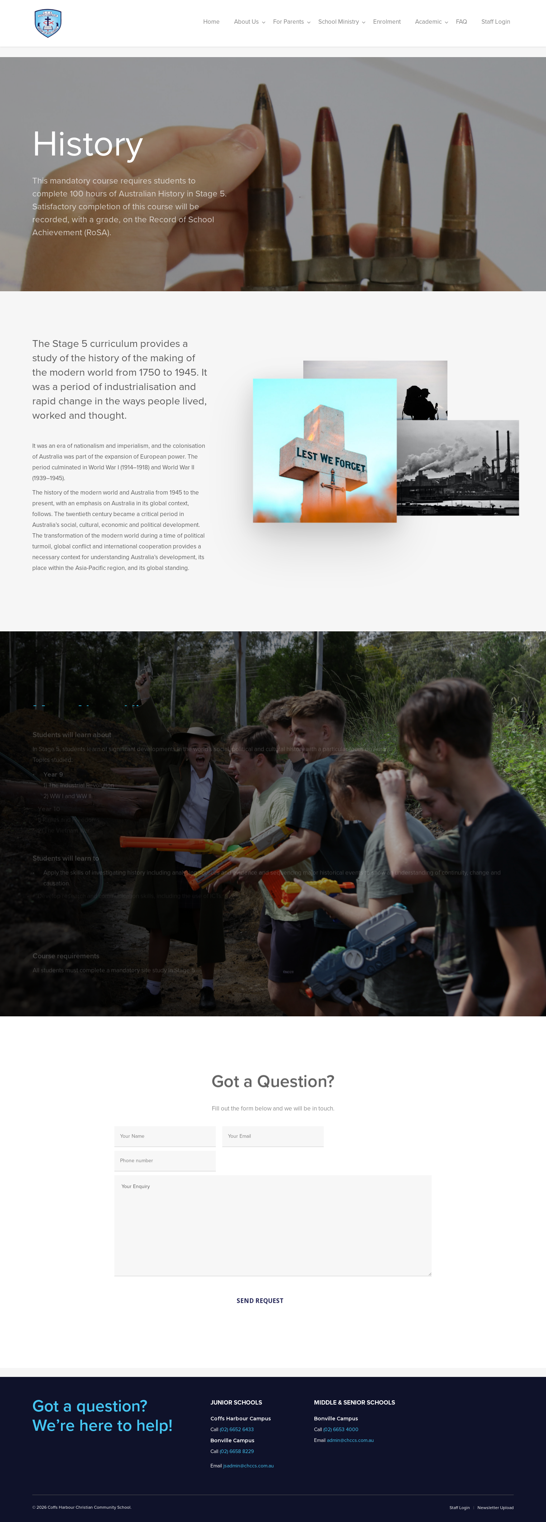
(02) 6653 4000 (341, 1429)
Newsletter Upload (496, 1507)
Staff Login (460, 1507)
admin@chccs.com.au (350, 1440)
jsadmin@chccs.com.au (248, 1466)
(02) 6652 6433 (237, 1429)
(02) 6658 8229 (237, 1451)
